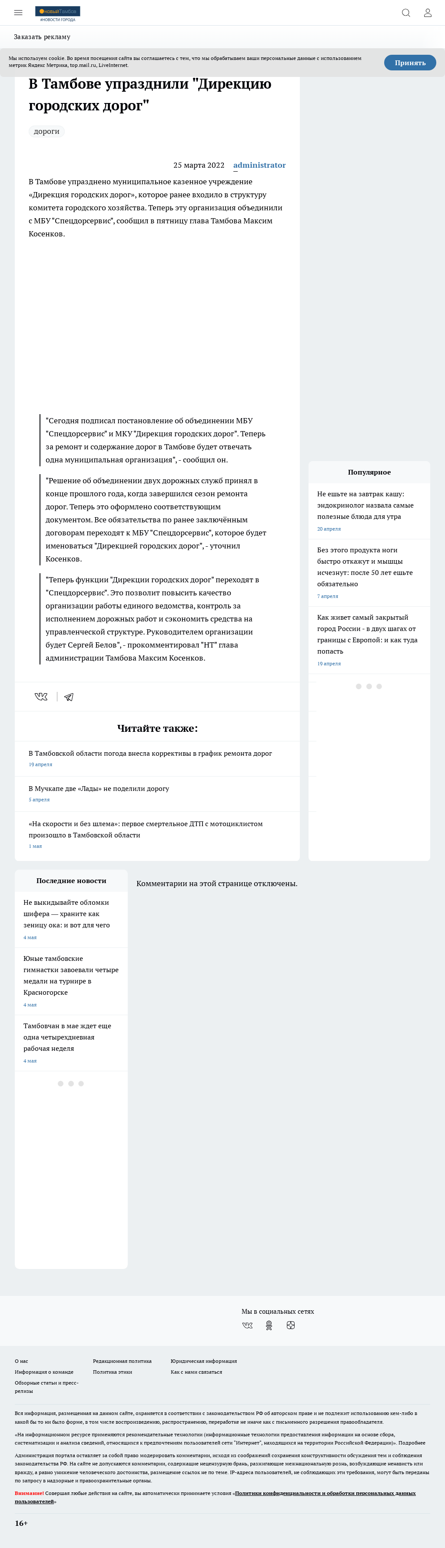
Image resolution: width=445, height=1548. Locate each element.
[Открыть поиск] (406, 12)
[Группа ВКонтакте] (247, 1325)
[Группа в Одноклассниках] (269, 1325)
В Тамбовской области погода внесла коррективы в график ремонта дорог (157, 759)
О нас (21, 1361)
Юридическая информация (204, 1361)
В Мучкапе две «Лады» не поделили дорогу (157, 794)
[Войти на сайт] (427, 12)
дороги (47, 131)
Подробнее (412, 1442)
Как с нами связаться (196, 1372)
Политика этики (112, 1372)
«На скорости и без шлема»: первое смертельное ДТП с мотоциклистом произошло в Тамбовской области (157, 835)
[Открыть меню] (18, 12)
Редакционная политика (122, 1361)
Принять (410, 62)
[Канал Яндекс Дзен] (291, 1325)
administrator (259, 165)
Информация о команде (44, 1372)
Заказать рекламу (42, 37)
